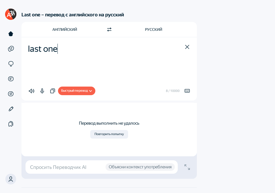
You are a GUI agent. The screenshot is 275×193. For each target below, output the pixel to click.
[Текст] (10, 33)
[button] (187, 47)
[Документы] (10, 78)
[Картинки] (10, 93)
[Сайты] (10, 63)
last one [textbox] (42, 49)
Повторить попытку (109, 134)
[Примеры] (10, 48)
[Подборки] (10, 123)
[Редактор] (10, 108)
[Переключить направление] (109, 29)
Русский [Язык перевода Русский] (153, 29)
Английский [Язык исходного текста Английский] (64, 29)
